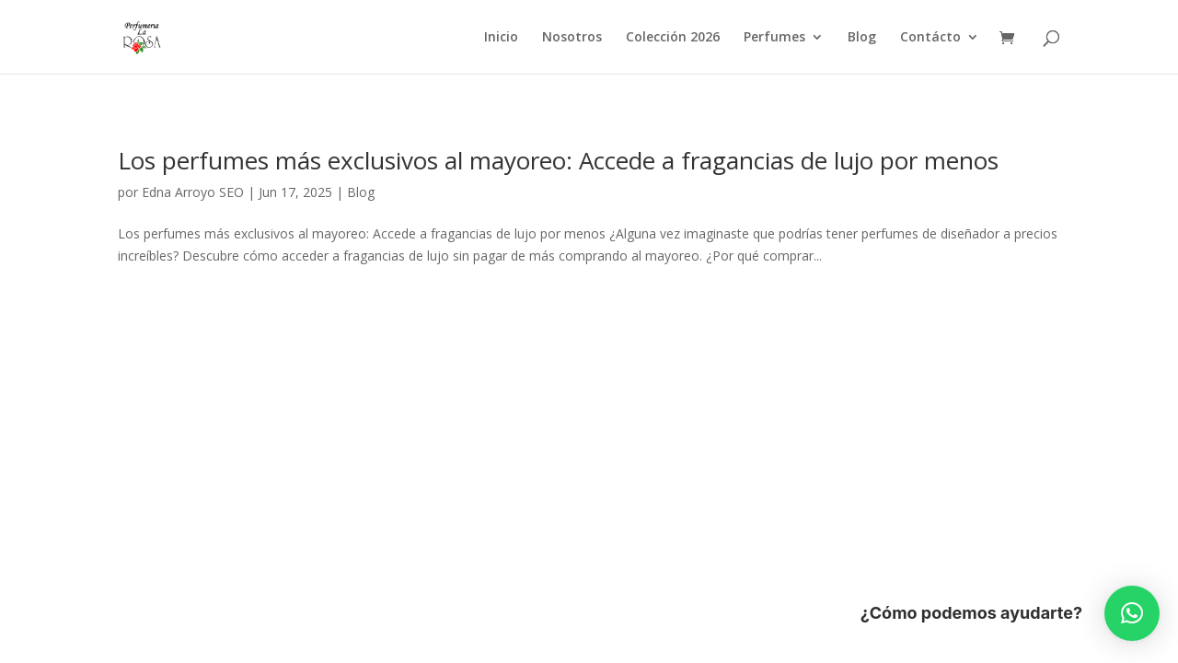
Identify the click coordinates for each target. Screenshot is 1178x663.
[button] (1132, 613)
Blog (862, 37)
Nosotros (572, 37)
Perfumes (774, 37)
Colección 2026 (673, 37)
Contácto (930, 37)
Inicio (501, 37)
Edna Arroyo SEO (193, 192)
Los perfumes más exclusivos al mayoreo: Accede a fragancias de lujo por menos (558, 160)
